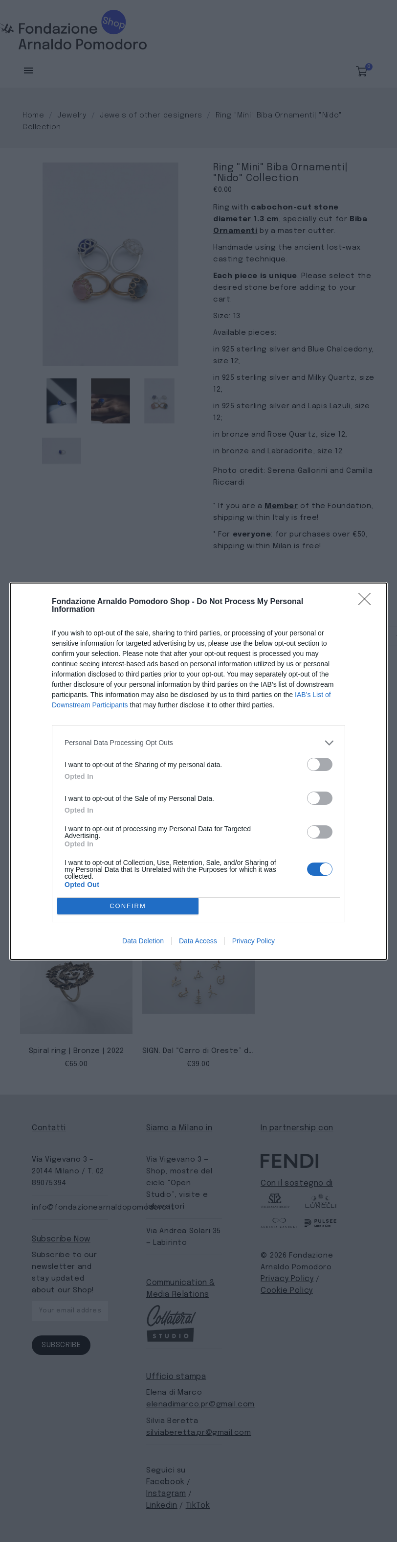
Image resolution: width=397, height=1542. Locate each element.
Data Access (198, 941)
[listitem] (198, 743)
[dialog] (198, 771)
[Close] (367, 602)
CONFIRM (128, 906)
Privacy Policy (253, 941)
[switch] (319, 764)
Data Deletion (143, 941)
